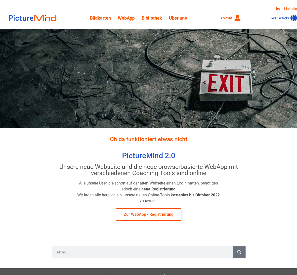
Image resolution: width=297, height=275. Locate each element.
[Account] (237, 18)
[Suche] (239, 252)
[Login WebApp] (293, 18)
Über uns (178, 18)
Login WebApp (280, 17)
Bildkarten (100, 18)
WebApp (126, 18)
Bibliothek (152, 18)
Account (226, 18)
